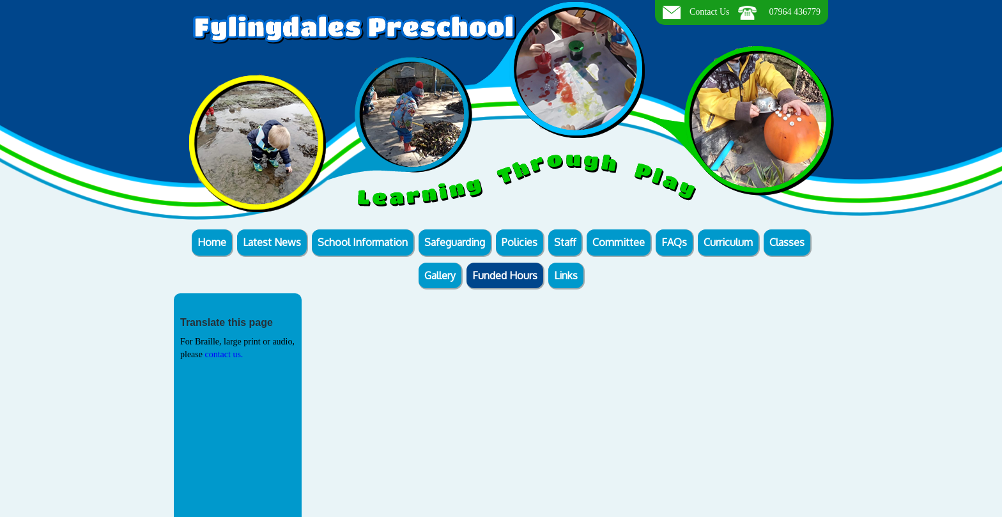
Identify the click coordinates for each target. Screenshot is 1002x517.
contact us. (223, 354)
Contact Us (710, 12)
